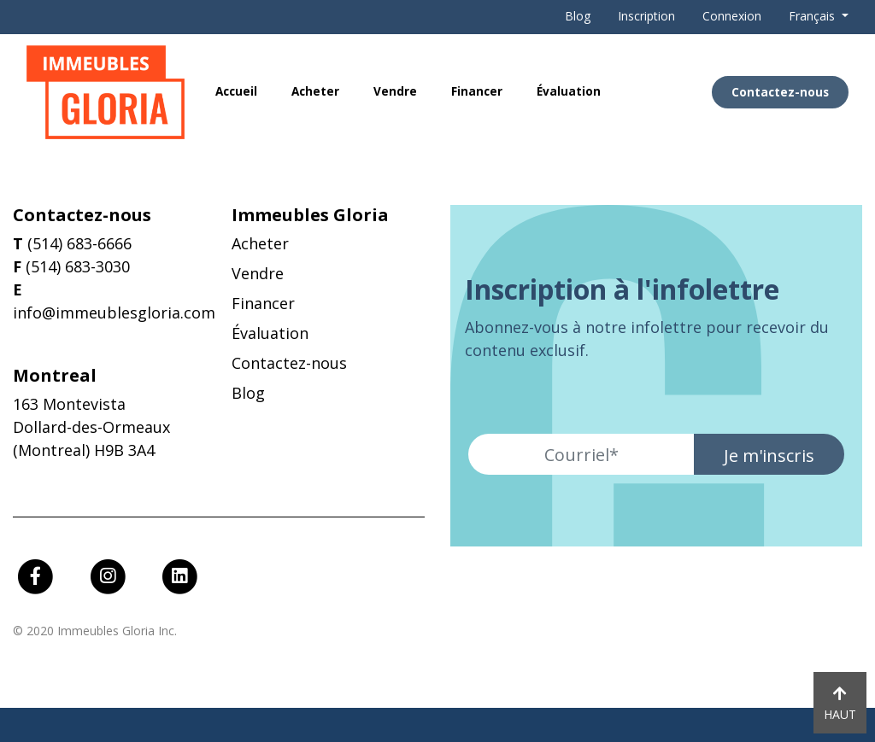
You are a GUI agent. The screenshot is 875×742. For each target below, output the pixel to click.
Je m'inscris (769, 455)
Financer (476, 91)
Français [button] (813, 16)
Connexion (731, 16)
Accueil (236, 91)
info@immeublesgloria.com (114, 312)
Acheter (315, 91)
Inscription (646, 16)
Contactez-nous (780, 92)
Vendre (395, 91)
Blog (577, 16)
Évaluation (569, 91)
